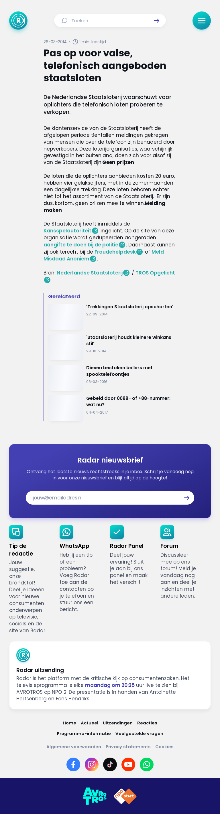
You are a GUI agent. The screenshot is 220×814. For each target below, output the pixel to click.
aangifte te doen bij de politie (81, 244)
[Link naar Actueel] (89, 723)
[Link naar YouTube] (128, 764)
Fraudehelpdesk (115, 251)
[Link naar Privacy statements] (128, 747)
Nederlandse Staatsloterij (90, 272)
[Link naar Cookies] (164, 747)
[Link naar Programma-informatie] (84, 733)
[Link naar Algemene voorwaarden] (73, 747)
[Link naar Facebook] (73, 764)
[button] (156, 20)
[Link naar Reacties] (147, 723)
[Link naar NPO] (125, 796)
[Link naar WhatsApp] (147, 764)
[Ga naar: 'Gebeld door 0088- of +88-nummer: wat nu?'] (112, 408)
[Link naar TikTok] (110, 764)
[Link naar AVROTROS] (95, 796)
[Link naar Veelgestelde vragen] (139, 733)
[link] (29, 579)
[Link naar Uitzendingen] (118, 723)
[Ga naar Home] (18, 20)
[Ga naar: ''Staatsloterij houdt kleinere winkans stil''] (112, 347)
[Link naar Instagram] (92, 764)
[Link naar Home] (69, 723)
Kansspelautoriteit (67, 230)
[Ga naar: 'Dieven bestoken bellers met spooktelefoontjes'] (112, 378)
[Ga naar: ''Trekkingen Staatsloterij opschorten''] (112, 317)
